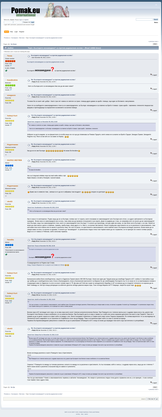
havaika (10, 240)
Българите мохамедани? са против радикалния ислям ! (52, 55)
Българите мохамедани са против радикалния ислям (45, 62)
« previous (151, 41)
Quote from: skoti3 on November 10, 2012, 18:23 (41, 299)
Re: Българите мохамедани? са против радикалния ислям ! (53, 80)
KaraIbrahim (12, 80)
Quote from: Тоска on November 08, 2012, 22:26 (41, 245)
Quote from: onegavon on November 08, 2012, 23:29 (42, 121)
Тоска (9, 56)
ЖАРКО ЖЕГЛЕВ (14, 160)
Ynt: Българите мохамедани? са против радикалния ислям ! (53, 115)
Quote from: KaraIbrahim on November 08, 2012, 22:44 (43, 207)
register (26, 19)
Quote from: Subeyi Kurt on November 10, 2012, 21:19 (43, 334)
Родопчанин (12, 145)
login (20, 19)
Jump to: (143, 399)
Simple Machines (83, 412)
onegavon (11, 95)
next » (157, 41)
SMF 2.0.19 (68, 412)
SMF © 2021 (75, 412)
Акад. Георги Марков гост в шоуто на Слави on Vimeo (45, 265)
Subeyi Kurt (12, 116)
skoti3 (9, 201)
